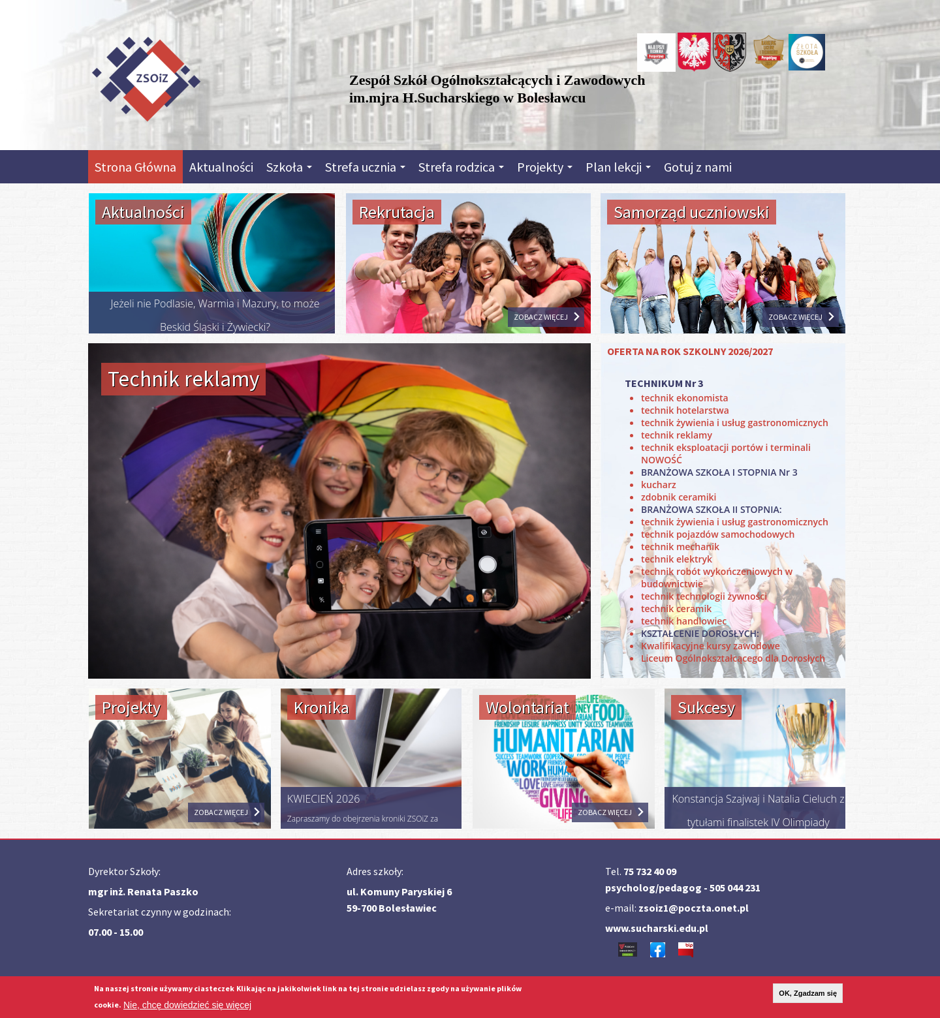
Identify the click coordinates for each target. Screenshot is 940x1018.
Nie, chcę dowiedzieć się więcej (187, 1005)
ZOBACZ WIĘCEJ (541, 317)
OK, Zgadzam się (808, 993)
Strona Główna (135, 167)
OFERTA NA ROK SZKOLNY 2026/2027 (690, 351)
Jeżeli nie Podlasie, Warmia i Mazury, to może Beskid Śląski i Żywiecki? (214, 315)
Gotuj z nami (698, 167)
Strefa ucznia (365, 167)
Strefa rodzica (461, 167)
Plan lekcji (618, 167)
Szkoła (289, 167)
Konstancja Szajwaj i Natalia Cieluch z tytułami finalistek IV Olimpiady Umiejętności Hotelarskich (758, 822)
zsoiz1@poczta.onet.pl (693, 907)
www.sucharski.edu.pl (656, 927)
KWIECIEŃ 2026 (323, 799)
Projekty (544, 167)
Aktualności (221, 167)
